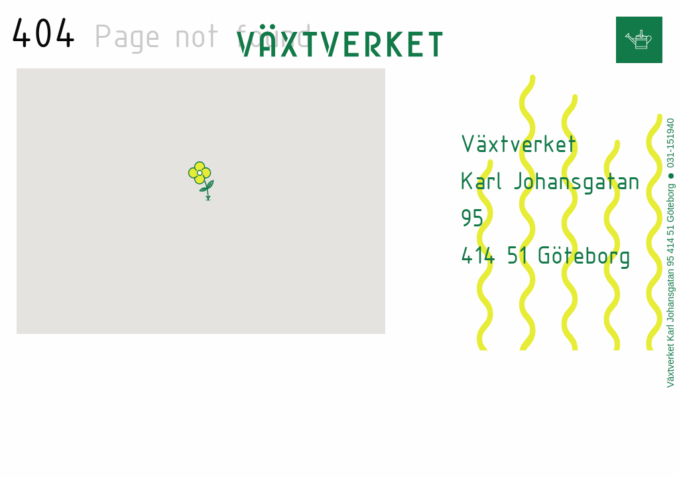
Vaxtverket (339, 40)
